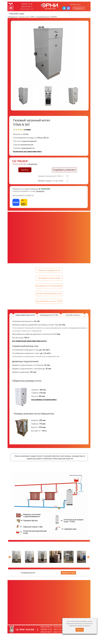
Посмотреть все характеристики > (27, 151)
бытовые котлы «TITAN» (27, 17)
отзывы (27, 129)
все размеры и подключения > (44, 399)
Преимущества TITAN (49, 315)
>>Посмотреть (39, 191)
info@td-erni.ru (75, 4)
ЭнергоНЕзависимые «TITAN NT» (46, 17)
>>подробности (32, 164)
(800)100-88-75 (26, 6)
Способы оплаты (73, 315)
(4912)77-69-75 (46, 632)
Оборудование (13, 17)
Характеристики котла (25, 315)
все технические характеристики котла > (29, 341)
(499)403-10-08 (26, 4)
